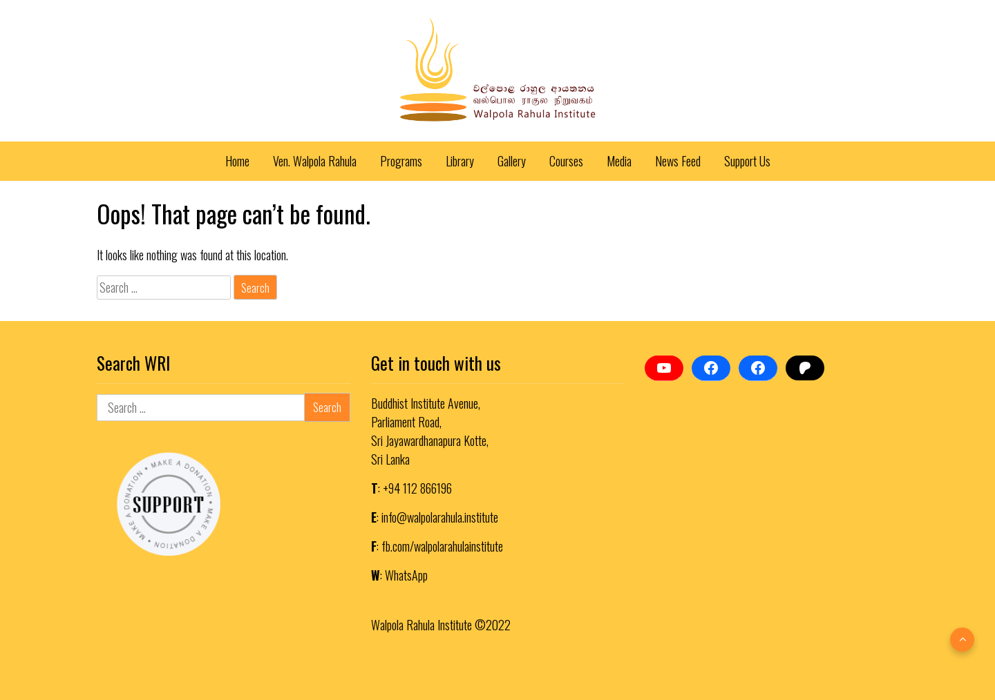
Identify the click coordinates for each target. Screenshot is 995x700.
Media (619, 161)
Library (460, 161)
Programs (401, 161)
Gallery (512, 161)
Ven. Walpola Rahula (315, 161)
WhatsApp (406, 575)
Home (237, 161)
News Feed (678, 161)
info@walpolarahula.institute (439, 517)
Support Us (747, 161)
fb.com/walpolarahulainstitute (442, 546)
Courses (566, 161)
